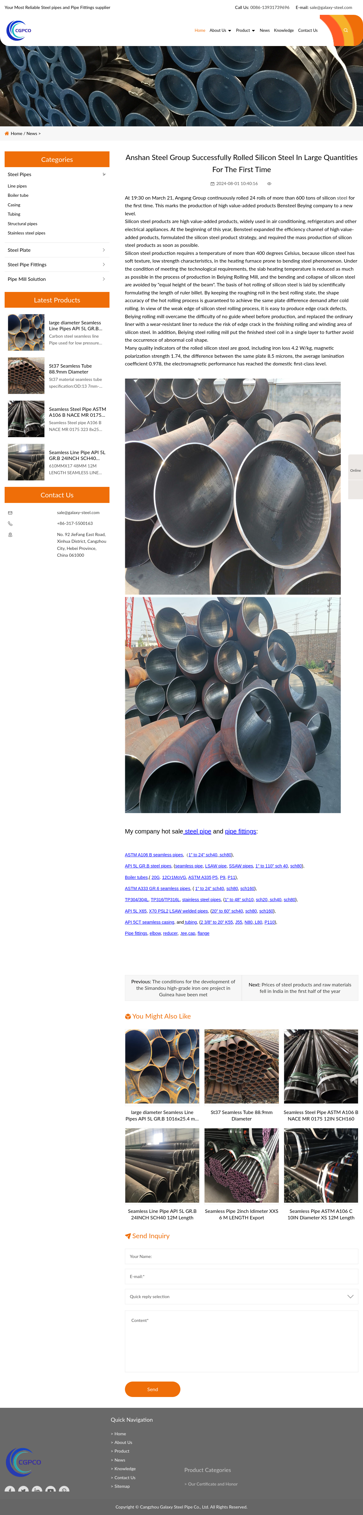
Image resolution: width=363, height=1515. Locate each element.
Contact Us (308, 30)
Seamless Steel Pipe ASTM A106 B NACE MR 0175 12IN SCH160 (77, 412)
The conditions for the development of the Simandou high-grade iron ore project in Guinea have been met (185, 987)
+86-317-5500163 (75, 523)
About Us (221, 30)
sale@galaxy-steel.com (331, 7)
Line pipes (17, 185)
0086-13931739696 (270, 7)
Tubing (14, 214)
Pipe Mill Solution (27, 279)
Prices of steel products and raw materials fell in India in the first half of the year (305, 987)
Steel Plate (19, 250)
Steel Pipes (19, 174)
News (265, 30)
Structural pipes (22, 223)
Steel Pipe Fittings (27, 264)
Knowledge (284, 30)
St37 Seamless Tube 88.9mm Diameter (70, 368)
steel (342, 197)
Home (200, 30)
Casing (14, 204)
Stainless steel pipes (26, 232)
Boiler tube (18, 195)
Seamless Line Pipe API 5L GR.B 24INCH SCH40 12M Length (77, 455)
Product (245, 30)
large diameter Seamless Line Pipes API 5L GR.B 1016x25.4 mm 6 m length (77, 325)
